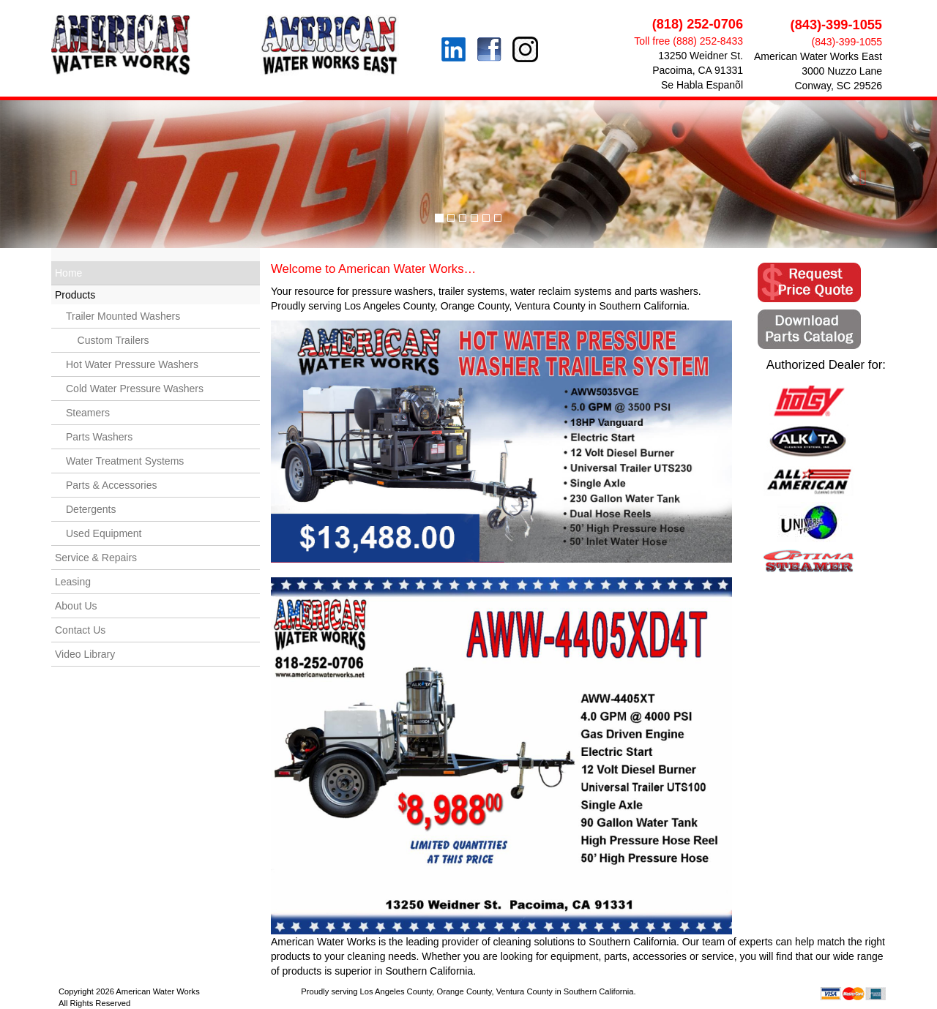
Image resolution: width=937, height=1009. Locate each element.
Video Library (85, 654)
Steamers (88, 413)
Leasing (73, 582)
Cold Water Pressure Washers (135, 388)
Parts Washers (99, 437)
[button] (70, 174)
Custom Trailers (107, 340)
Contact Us (80, 630)
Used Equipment (104, 533)
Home (68, 273)
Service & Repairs (96, 557)
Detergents (91, 509)
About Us (76, 606)
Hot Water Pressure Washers (132, 364)
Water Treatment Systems (125, 461)
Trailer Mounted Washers (123, 316)
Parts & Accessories (111, 485)
